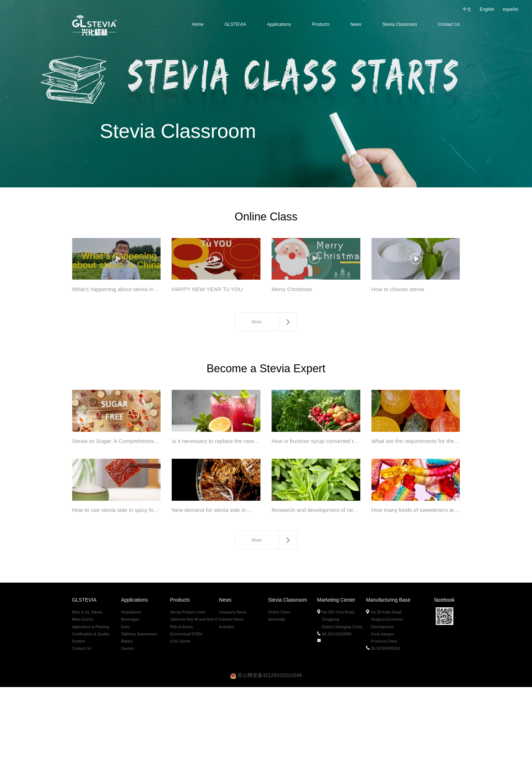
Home (198, 24)
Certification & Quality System (91, 711)
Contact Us (449, 24)
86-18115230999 (334, 707)
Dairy (125, 700)
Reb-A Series (181, 700)
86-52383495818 (383, 722)
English (487, 9)
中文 (467, 9)
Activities (227, 700)
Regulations (131, 686)
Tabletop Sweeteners (139, 707)
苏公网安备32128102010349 (266, 749)
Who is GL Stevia (87, 686)
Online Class (279, 686)
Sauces (127, 722)
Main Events (82, 693)
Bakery (127, 715)
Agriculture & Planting (91, 700)
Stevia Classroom (400, 24)
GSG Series (180, 715)
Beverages (130, 693)
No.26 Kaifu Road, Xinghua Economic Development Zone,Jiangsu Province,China (385, 700)
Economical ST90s (186, 707)
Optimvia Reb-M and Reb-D (194, 693)
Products (320, 24)
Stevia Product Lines (187, 686)
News (355, 24)
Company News (232, 686)
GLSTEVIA (235, 24)
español (510, 9)
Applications (279, 24)
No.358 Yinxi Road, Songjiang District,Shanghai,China (340, 693)
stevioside (276, 693)
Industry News (231, 693)
